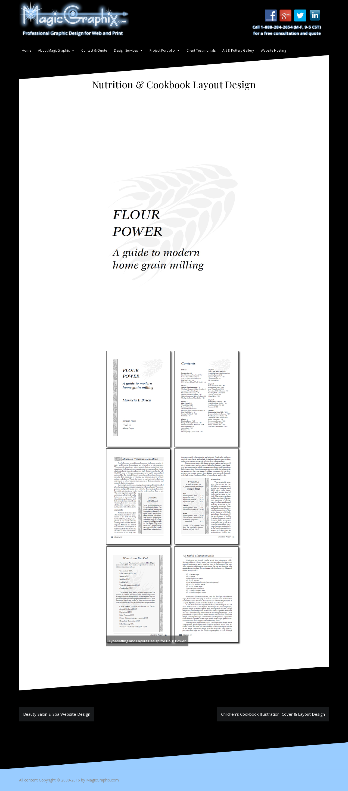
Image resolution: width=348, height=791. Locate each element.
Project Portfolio (162, 50)
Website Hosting (273, 50)
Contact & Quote (94, 50)
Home (26, 50)
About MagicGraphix (54, 50)
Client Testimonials (201, 50)
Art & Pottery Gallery (238, 50)
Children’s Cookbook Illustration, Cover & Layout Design (273, 714)
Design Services (126, 50)
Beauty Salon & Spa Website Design (56, 714)
